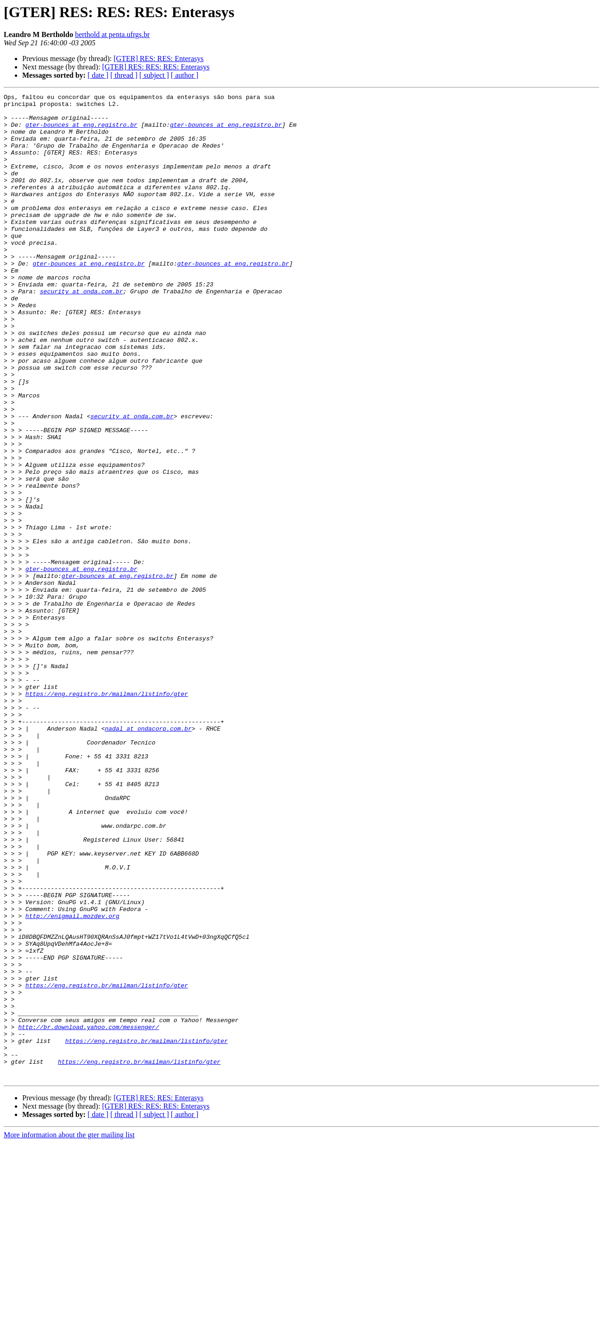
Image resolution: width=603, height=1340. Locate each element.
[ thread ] (124, 75)
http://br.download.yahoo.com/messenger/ (88, 1214)
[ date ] (98, 75)
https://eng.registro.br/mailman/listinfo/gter (106, 814)
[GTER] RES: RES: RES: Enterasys (155, 67)
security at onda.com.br (81, 331)
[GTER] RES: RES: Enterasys (158, 58)
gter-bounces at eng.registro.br (81, 131)
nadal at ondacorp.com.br (148, 856)
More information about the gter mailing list (69, 1332)
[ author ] (185, 75)
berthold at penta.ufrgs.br (112, 34)
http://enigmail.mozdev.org (72, 1081)
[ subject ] (154, 75)
